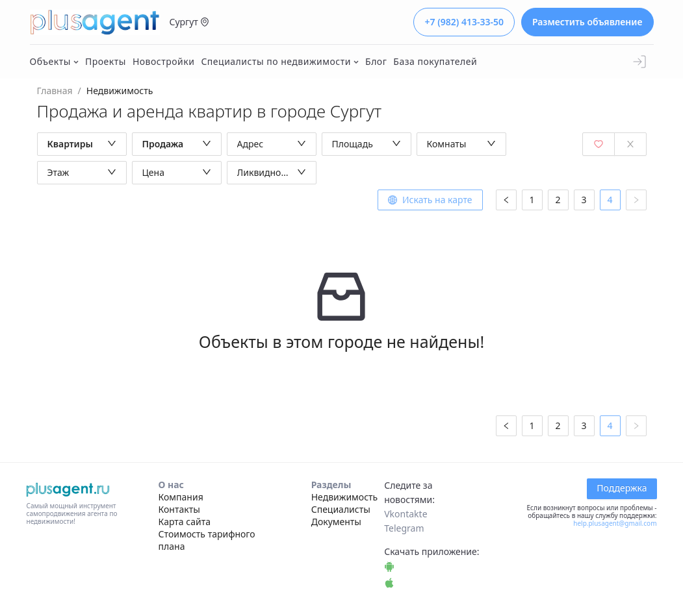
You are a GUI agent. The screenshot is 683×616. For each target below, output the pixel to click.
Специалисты (340, 509)
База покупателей (435, 61)
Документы (336, 521)
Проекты (105, 61)
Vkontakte (405, 514)
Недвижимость (344, 497)
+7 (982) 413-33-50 (463, 22)
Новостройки (164, 61)
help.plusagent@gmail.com (614, 523)
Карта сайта (185, 521)
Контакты (179, 509)
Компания (181, 497)
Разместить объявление (587, 22)
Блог (376, 61)
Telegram (404, 528)
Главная (55, 90)
